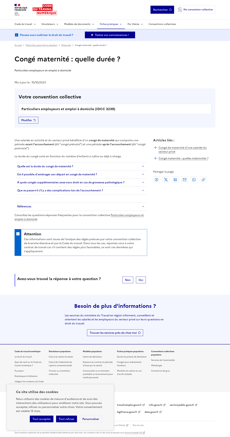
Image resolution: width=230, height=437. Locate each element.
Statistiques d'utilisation (26, 376)
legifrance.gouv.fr (127, 412)
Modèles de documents (77, 24)
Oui (141, 280)
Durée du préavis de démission (131, 356)
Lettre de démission (92, 356)
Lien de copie (203, 179)
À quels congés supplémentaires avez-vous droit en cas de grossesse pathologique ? (70, 182)
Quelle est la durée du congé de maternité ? (45, 166)
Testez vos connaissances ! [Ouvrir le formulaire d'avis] (112, 35)
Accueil (18, 45)
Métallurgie (156, 365)
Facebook (156, 179)
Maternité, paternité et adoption (41, 45)
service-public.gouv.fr (182, 405)
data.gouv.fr (152, 412)
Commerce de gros (160, 370)
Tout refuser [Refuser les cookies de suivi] (66, 419)
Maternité (66, 45)
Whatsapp (194, 179)
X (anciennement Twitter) (166, 179)
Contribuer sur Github (114, 425)
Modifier (26, 120)
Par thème (133, 24)
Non (128, 280)
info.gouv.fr (155, 405)
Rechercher (160, 10)
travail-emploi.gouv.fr (129, 405)
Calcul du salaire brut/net (61, 356)
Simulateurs (48, 24)
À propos (19, 370)
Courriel (184, 179)
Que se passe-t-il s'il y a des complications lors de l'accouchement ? (60, 190)
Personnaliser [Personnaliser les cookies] (90, 419)
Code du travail (23, 24)
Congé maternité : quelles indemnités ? (183, 158)
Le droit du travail (23, 356)
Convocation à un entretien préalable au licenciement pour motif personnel (98, 374)
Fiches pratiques (109, 24)
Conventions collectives (162, 24)
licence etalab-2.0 (133, 432)
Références (24, 206)
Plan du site (138, 425)
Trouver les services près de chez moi (113, 333)
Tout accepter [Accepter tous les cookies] (41, 419)
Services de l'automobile (163, 360)
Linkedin (175, 179)
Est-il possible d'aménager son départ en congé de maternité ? (57, 174)
